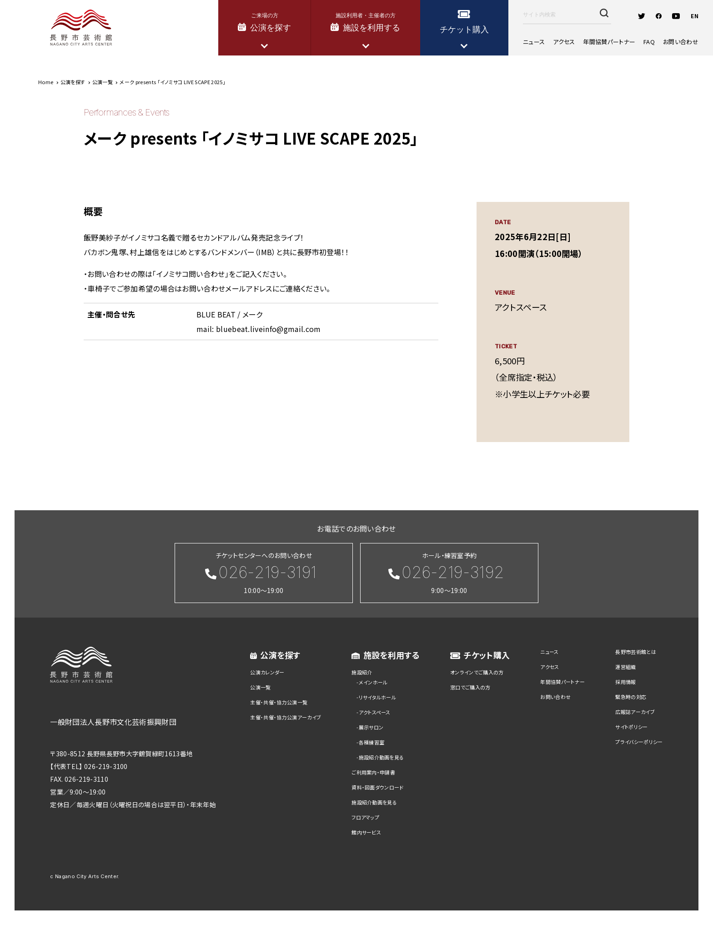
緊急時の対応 (630, 696)
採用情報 (625, 681)
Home (45, 81)
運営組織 (625, 666)
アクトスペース (375, 712)
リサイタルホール (378, 697)
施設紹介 (361, 672)
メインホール (373, 682)
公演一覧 (260, 687)
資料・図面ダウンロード (377, 787)
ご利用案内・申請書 (373, 772)
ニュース (534, 41)
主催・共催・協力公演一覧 (278, 702)
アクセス (564, 41)
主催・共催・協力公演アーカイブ (285, 717)
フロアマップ (365, 817)
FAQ (649, 41)
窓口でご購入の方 (470, 687)
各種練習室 (372, 742)
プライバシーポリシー (639, 741)
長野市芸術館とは (635, 651)
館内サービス (366, 832)
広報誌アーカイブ (635, 711)
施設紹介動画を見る (381, 757)
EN (694, 16)
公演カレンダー (267, 672)
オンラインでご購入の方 (477, 672)
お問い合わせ (680, 41)
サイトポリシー (631, 726)
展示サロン (371, 727)
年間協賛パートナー (609, 41)
